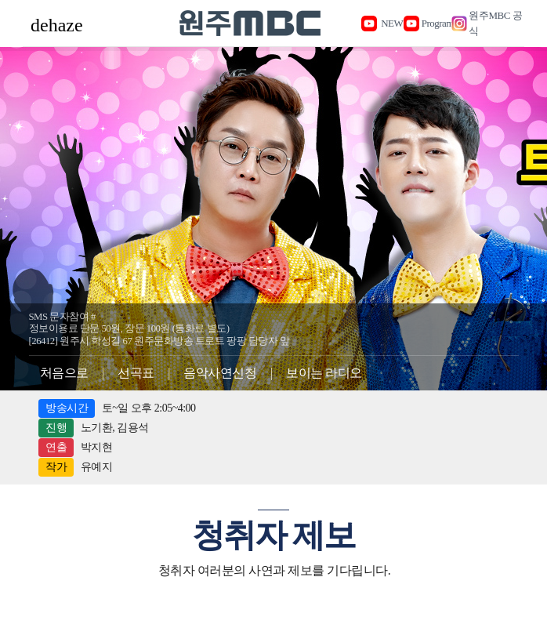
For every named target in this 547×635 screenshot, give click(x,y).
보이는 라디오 (324, 372)
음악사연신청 (219, 372)
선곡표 (136, 372)
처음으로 (64, 372)
